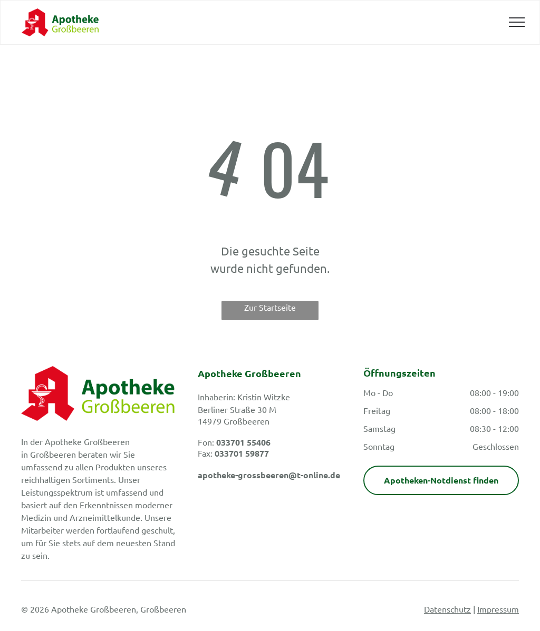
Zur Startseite (270, 307)
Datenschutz (447, 609)
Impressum (498, 609)
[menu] (517, 22)
